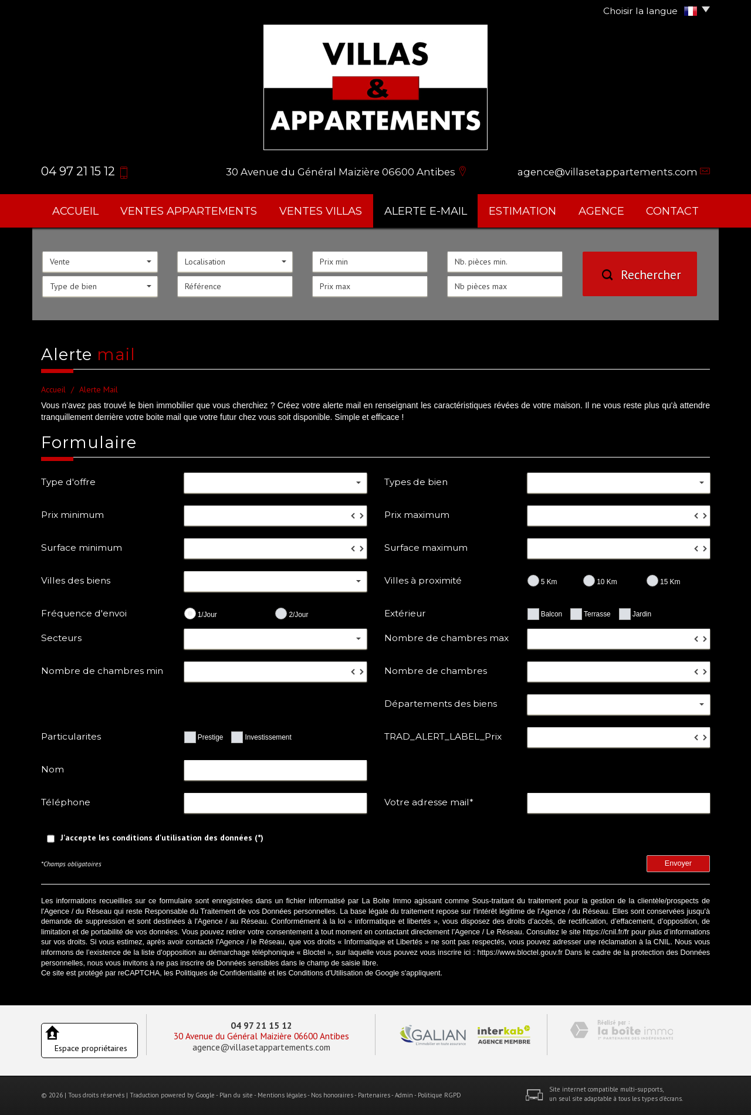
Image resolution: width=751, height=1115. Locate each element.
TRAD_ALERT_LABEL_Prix (443, 736)
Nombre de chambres (435, 670)
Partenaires (374, 1095)
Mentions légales (282, 1095)
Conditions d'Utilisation (325, 973)
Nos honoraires (332, 1095)
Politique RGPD (439, 1095)
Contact (672, 211)
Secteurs (61, 637)
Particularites (71, 736)
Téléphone (65, 802)
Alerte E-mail (425, 211)
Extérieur (405, 613)
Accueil (75, 211)
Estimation (522, 211)
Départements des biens (440, 703)
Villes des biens (75, 580)
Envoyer (678, 863)
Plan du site (236, 1095)
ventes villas (320, 211)
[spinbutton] (275, 516)
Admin (404, 1095)
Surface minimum (81, 547)
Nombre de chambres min (102, 670)
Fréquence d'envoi (84, 613)
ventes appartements (188, 211)
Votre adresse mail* (428, 802)
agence (601, 211)
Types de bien (416, 481)
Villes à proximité (423, 580)
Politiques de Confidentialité (220, 973)
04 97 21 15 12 (261, 1025)
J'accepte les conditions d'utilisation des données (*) (161, 837)
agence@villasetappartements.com (607, 172)
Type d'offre (68, 481)
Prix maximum (416, 514)
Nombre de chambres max (446, 637)
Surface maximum (426, 547)
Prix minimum (72, 514)
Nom (52, 769)
